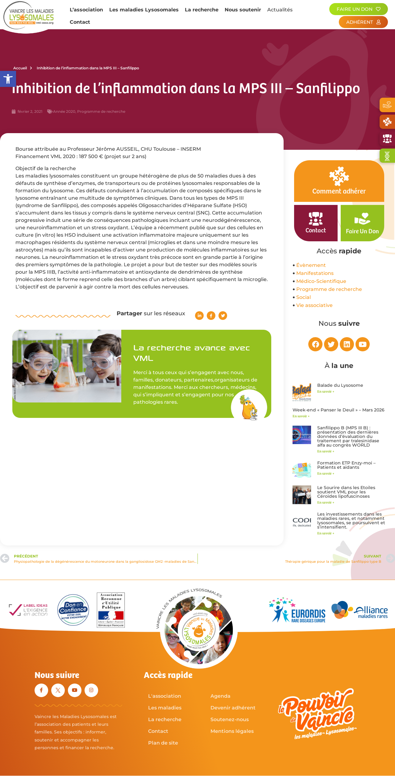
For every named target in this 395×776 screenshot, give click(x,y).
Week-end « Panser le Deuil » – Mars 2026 (339, 410)
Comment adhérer (339, 191)
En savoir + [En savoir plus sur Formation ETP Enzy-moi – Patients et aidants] (326, 474)
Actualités (280, 10)
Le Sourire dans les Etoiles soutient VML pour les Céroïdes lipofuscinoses (346, 492)
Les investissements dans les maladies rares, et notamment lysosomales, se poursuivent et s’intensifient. (351, 520)
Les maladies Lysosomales (144, 10)
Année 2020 (64, 111)
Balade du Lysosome (340, 385)
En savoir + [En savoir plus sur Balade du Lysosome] (326, 392)
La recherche (201, 10)
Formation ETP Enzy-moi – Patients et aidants (346, 465)
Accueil (22, 68)
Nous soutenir (243, 10)
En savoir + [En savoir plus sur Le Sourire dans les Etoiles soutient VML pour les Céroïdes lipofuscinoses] (326, 502)
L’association (86, 10)
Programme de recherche (101, 111)
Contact (80, 22)
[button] (8, 79)
